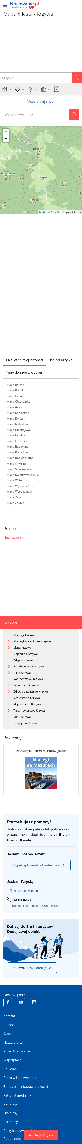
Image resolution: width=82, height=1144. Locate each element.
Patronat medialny (17, 1095)
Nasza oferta (13, 1042)
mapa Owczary (17, 441)
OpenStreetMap (59, 212)
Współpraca (12, 1060)
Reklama (10, 1068)
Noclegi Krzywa (41, 1135)
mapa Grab (14, 407)
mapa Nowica (16, 435)
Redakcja (10, 1104)
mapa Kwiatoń (16, 418)
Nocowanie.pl (13, 537)
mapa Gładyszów (18, 401)
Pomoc (8, 1024)
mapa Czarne (16, 396)
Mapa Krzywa (22, 647)
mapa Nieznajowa (19, 430)
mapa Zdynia (15, 503)
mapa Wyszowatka (19, 491)
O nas (7, 1033)
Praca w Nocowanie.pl (20, 1077)
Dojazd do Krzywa (25, 654)
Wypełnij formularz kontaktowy (38, 865)
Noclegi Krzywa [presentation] (60, 359)
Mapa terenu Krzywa (27, 704)
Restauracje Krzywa (26, 698)
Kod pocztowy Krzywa (28, 679)
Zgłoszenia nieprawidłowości (25, 1086)
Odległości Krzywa (25, 685)
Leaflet (42, 212)
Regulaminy (12, 1138)
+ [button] (6, 132)
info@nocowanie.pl (25, 891)
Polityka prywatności (19, 1130)
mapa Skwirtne (17, 463)
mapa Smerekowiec (20, 469)
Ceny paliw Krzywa (25, 723)
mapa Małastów (17, 424)
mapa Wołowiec (17, 480)
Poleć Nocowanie (16, 1051)
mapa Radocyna (17, 446)
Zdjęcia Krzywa (23, 660)
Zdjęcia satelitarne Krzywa (30, 691)
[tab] (24, 360)
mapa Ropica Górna (20, 458)
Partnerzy (10, 1121)
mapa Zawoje (16, 497)
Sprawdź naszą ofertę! (31, 967)
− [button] (5, 138)
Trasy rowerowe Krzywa (29, 710)
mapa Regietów (17, 452)
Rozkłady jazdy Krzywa (28, 666)
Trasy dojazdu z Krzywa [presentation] (24, 372)
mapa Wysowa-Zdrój (20, 486)
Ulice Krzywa (22, 673)
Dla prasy (10, 1112)
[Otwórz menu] (5, 5)
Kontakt (9, 1015)
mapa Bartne (15, 385)
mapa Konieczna (18, 413)
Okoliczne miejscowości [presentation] (24, 359)
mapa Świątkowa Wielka (23, 475)
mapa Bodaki (15, 390)
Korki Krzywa (22, 716)
